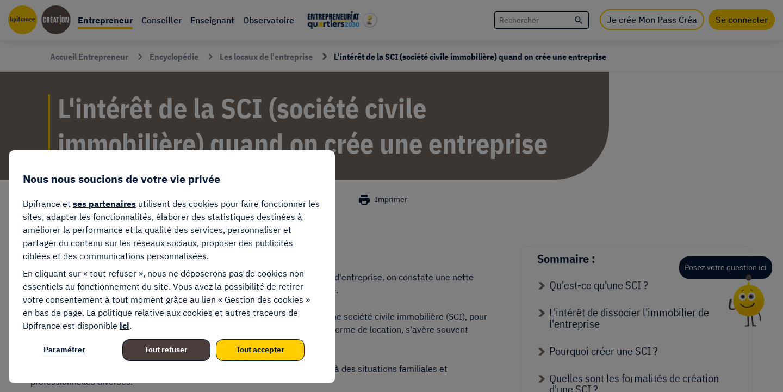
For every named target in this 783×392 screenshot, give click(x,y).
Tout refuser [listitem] (166, 349)
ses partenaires (104, 203)
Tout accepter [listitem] (260, 349)
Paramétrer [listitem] (64, 349)
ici (124, 325)
